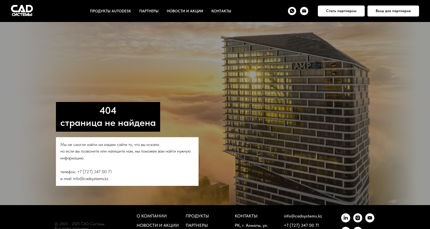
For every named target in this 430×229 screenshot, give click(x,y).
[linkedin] (345, 221)
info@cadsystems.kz (90, 178)
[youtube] (369, 221)
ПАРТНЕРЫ (149, 11)
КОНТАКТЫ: (246, 216)
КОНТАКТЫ (221, 11)
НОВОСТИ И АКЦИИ (185, 11)
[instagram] (357, 221)
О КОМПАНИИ (152, 216)
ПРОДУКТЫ (197, 216)
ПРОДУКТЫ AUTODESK (110, 11)
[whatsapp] (292, 11)
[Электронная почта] (304, 11)
